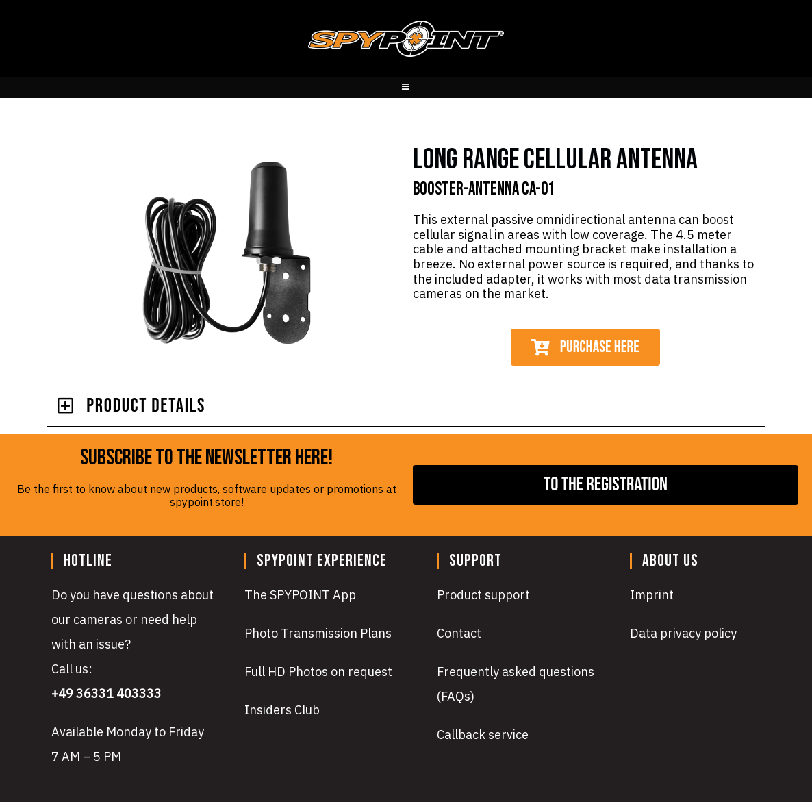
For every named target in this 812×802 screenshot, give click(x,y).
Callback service (483, 734)
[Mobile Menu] (406, 87)
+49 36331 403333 (106, 693)
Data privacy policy (683, 633)
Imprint (652, 595)
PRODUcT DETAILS (145, 405)
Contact (459, 633)
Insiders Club (282, 710)
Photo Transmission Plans (318, 633)
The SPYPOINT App (300, 595)
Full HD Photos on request (318, 671)
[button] (405, 406)
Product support (483, 595)
